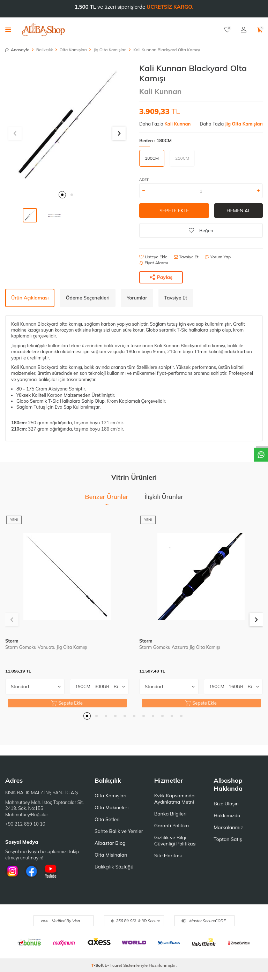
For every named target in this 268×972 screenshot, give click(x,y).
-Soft (98, 965)
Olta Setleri (107, 819)
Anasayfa (17, 49)
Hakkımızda (227, 815)
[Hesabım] (243, 29)
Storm (11, 641)
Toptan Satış (228, 839)
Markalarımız (228, 827)
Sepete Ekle (174, 210)
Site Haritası (168, 855)
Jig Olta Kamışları (110, 49)
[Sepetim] (260, 29)
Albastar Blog (110, 843)
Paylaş (161, 277)
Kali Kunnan (160, 91)
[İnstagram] (12, 871)
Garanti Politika (171, 825)
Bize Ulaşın (226, 803)
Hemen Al (238, 210)
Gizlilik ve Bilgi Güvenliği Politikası (175, 840)
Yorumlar (137, 298)
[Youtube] (51, 871)
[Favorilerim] (227, 29)
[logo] (43, 30)
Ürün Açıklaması (30, 298)
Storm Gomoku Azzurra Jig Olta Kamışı (179, 647)
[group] (67, 125)
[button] (62, 194)
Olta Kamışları (73, 49)
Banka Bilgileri (170, 814)
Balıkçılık (44, 49)
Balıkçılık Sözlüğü (114, 867)
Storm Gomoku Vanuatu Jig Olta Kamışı (46, 647)
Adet (144, 179)
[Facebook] (31, 871)
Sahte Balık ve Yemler (119, 831)
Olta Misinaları (111, 855)
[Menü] (8, 29)
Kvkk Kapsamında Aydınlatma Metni (174, 798)
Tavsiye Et (186, 256)
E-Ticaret (113, 965)
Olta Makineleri (111, 807)
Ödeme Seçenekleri (87, 298)
